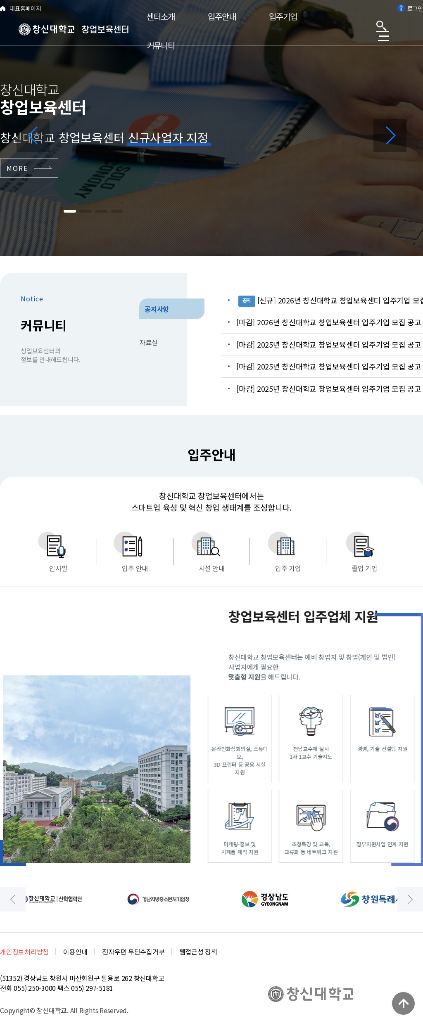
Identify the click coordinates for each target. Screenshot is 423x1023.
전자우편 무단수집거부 (133, 952)
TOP (403, 1003)
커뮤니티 (161, 45)
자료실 (148, 342)
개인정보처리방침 (24, 952)
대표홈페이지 (20, 8)
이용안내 (75, 952)
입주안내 (222, 16)
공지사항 (157, 309)
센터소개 (161, 16)
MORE (29, 168)
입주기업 (283, 16)
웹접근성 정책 (198, 952)
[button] (33, 135)
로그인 (410, 8)
